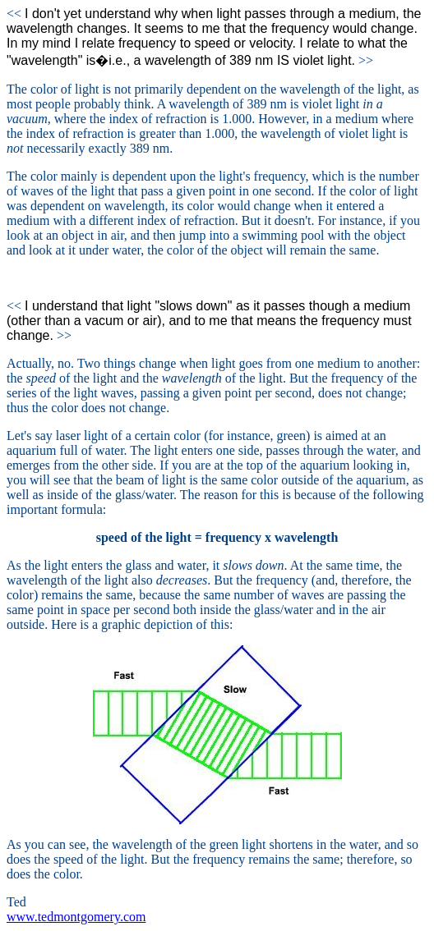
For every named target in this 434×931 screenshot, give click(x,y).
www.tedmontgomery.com (76, 917)
